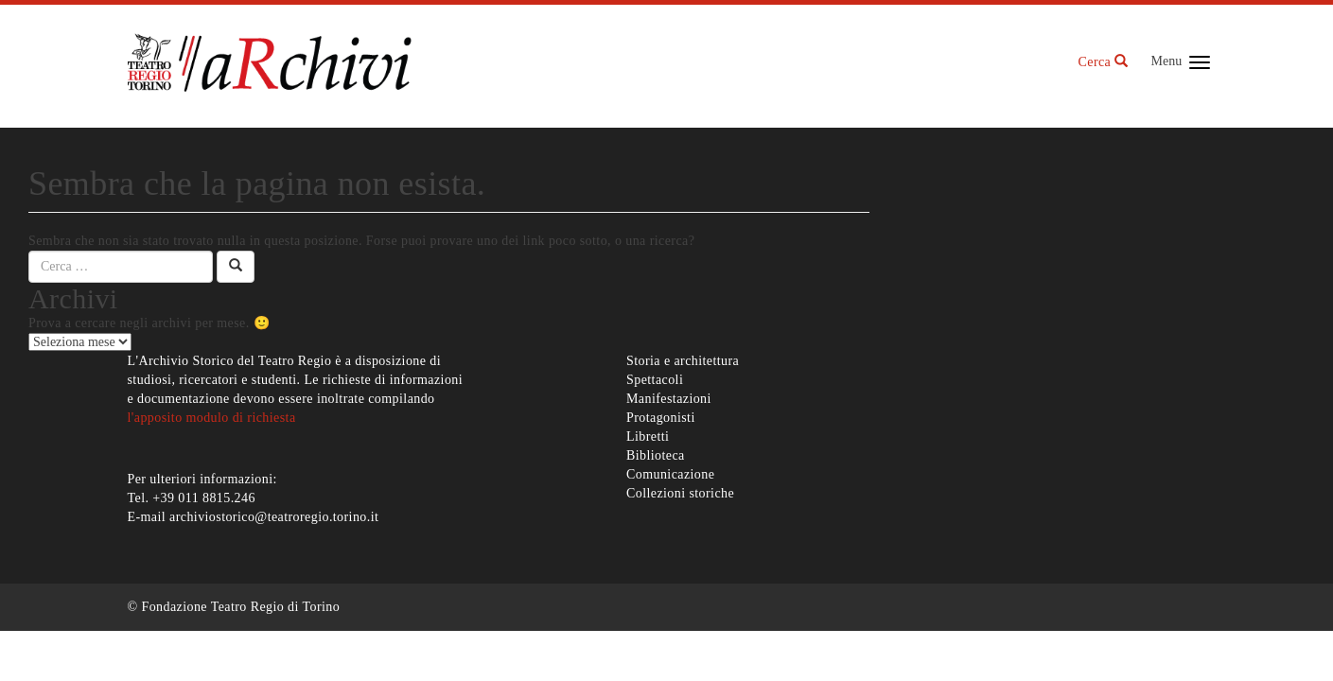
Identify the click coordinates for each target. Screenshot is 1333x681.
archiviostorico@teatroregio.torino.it (273, 517)
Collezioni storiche (680, 493)
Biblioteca (655, 455)
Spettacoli (654, 380)
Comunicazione (670, 474)
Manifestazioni (668, 399)
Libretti (647, 436)
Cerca (1104, 62)
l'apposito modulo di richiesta (212, 417)
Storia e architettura (682, 361)
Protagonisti (660, 417)
